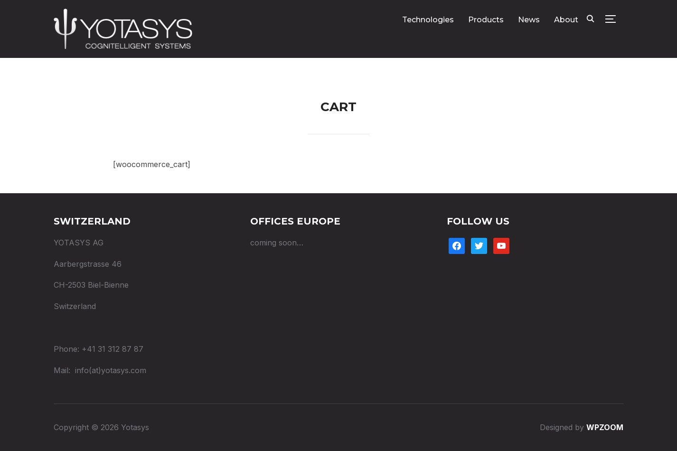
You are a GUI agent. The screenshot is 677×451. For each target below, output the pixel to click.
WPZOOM (604, 427)
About (566, 19)
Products (486, 19)
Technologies (428, 19)
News (529, 19)
